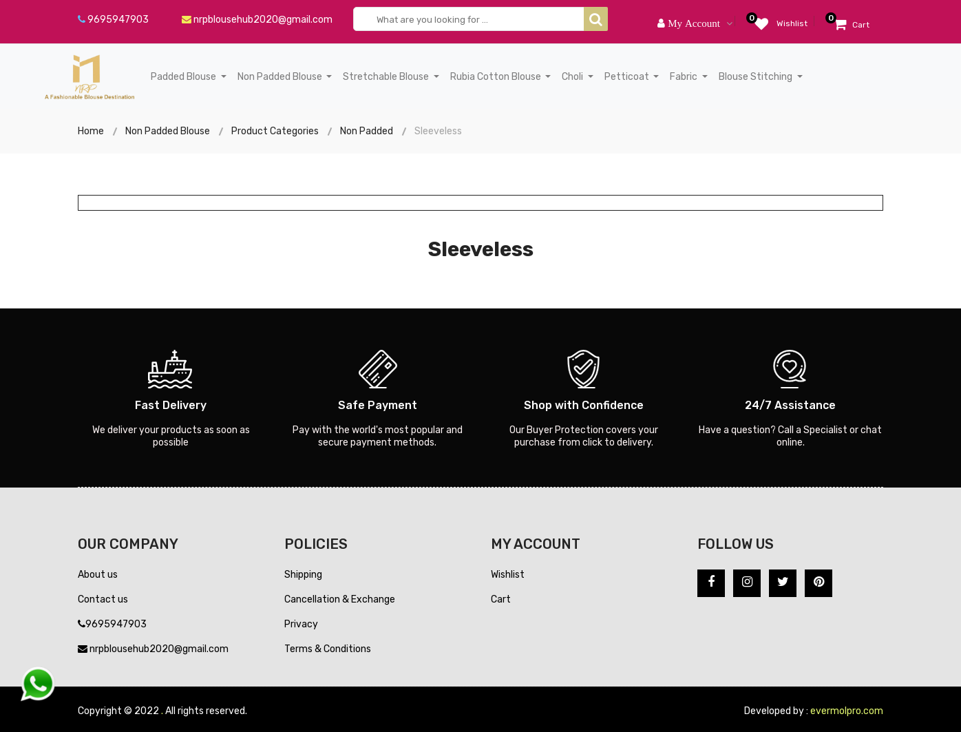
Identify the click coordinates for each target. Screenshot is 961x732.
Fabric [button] (684, 77)
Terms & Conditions (327, 649)
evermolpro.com (846, 711)
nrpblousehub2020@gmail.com (257, 19)
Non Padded (366, 131)
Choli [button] (573, 77)
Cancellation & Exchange (339, 599)
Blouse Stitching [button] (756, 77)
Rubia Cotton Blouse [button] (496, 77)
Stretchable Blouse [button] (387, 77)
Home (91, 131)
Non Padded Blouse (167, 131)
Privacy (301, 624)
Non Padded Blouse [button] (280, 77)
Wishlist (508, 575)
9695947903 (113, 19)
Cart (501, 599)
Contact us (103, 599)
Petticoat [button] (627, 77)
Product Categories (275, 131)
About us (98, 575)
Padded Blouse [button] (184, 77)
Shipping (303, 575)
